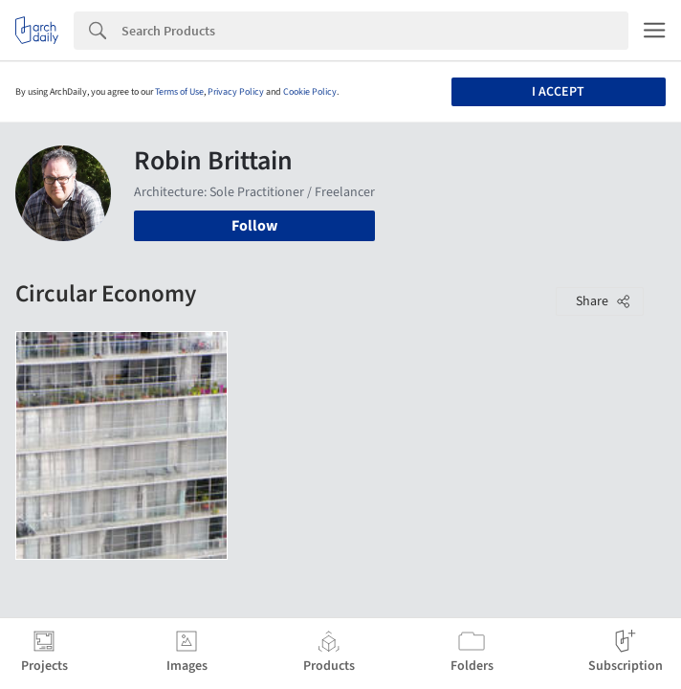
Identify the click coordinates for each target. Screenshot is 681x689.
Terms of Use (179, 92)
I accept (558, 91)
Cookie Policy (310, 92)
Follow (254, 225)
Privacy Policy (236, 92)
